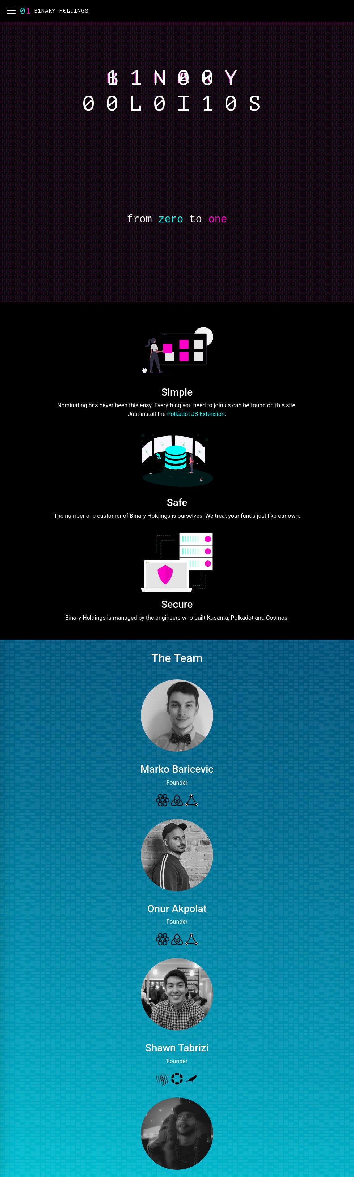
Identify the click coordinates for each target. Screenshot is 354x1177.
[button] (11, 10)
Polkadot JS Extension (195, 414)
